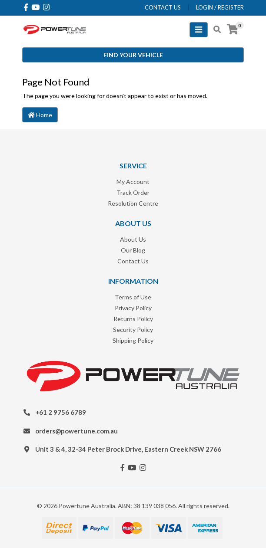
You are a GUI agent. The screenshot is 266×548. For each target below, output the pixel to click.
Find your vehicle (133, 55)
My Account (133, 181)
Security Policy (133, 329)
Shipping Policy (133, 340)
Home (40, 114)
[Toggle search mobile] (214, 29)
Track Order (133, 192)
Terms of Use (133, 297)
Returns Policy (133, 318)
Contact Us (133, 261)
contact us (163, 7)
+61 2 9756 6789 (60, 412)
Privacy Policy (133, 308)
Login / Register (220, 7)
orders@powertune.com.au (76, 431)
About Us (133, 239)
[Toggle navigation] (199, 29)
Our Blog (133, 250)
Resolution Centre (133, 203)
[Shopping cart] (232, 29)
